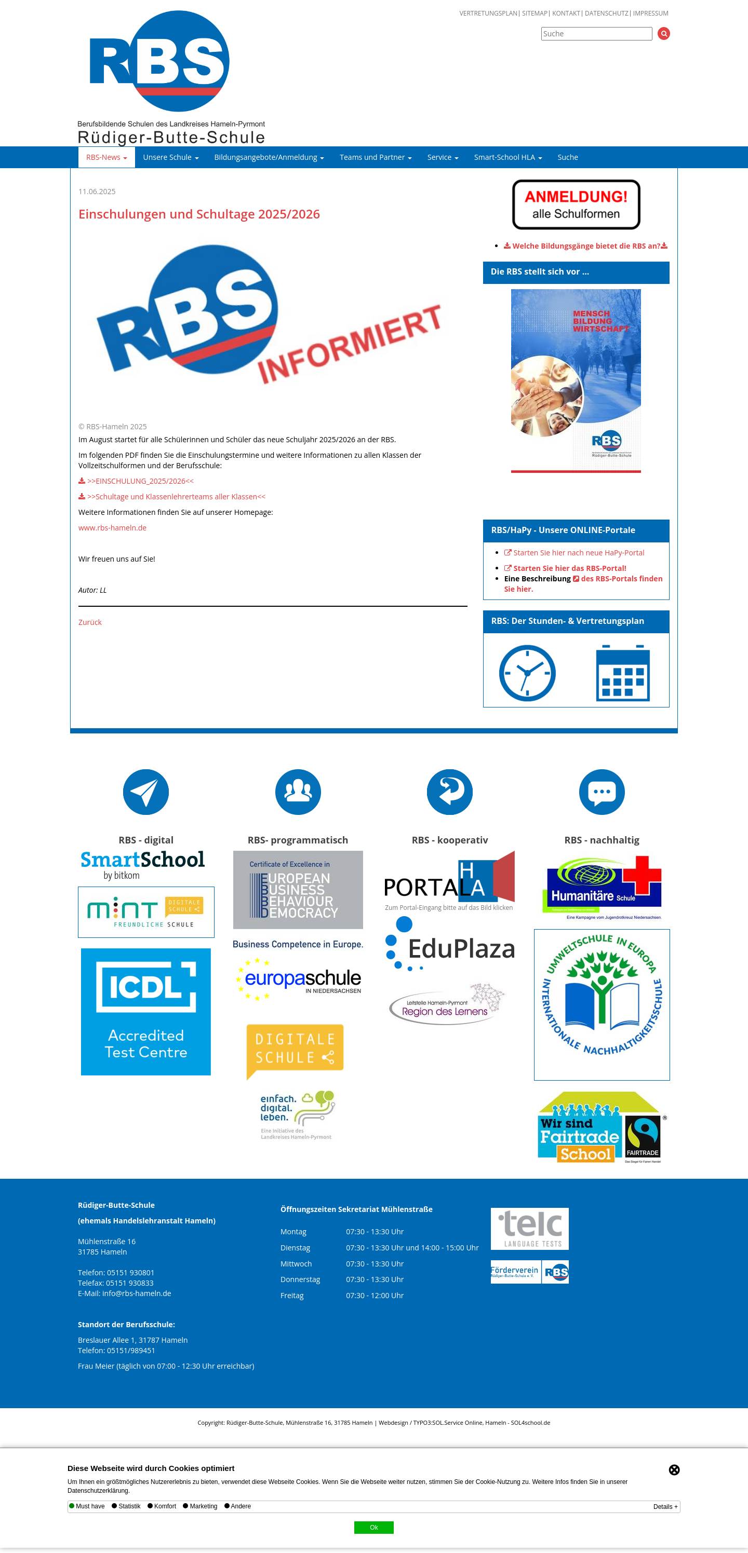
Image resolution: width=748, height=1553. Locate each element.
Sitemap (534, 13)
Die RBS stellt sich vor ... (540, 271)
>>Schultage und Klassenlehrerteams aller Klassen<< (176, 496)
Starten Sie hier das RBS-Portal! (570, 568)
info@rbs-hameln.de (136, 1293)
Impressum (651, 13)
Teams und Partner (376, 157)
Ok (374, 1527)
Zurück (90, 622)
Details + (665, 1506)
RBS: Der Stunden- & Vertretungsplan (568, 620)
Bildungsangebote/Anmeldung (270, 157)
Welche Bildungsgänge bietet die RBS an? (587, 246)
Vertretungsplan (489, 13)
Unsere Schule (170, 157)
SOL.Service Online (457, 1422)
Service (443, 157)
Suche (568, 157)
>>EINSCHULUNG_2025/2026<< (140, 481)
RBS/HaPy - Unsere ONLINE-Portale (563, 530)
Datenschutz (607, 13)
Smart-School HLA (508, 157)
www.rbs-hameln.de (112, 528)
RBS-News (106, 157)
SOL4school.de (531, 1422)
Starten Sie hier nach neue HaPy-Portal (579, 552)
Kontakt (566, 13)
